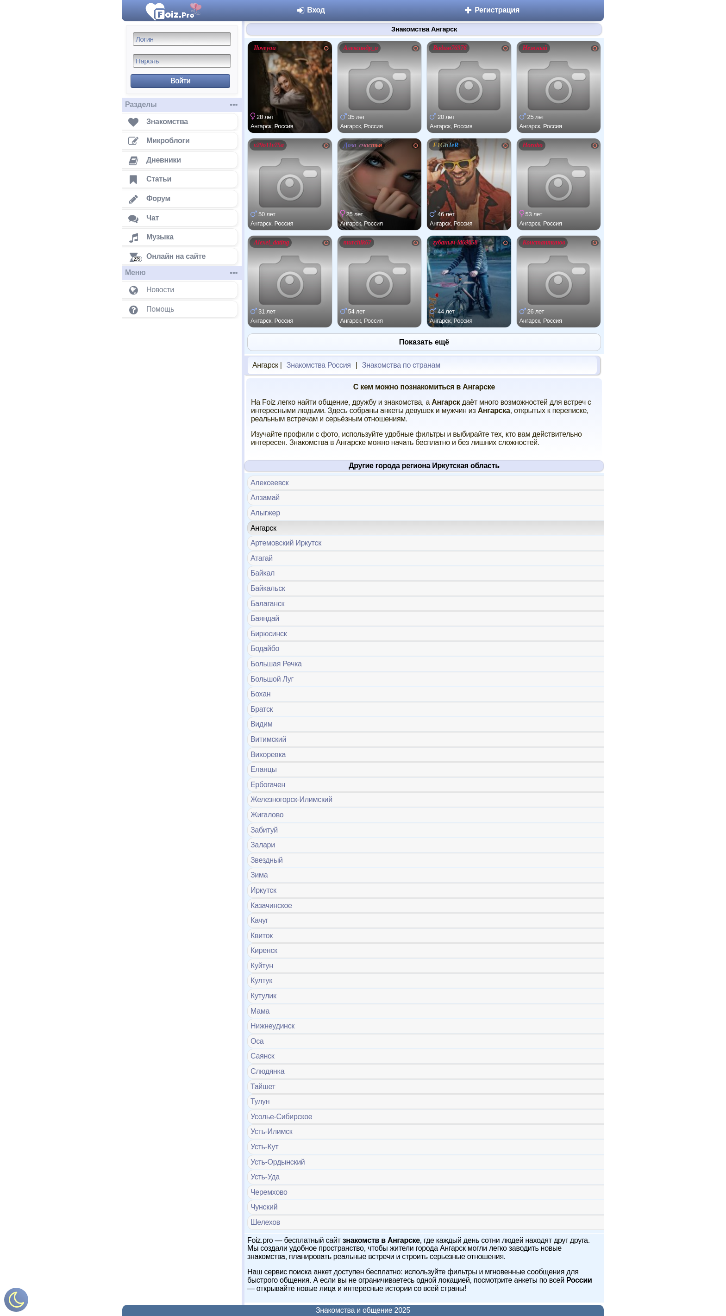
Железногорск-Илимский (291, 799)
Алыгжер (265, 513)
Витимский (268, 739)
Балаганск (267, 604)
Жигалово (266, 815)
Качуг (259, 920)
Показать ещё (424, 342)
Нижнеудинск (272, 1026)
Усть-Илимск (271, 1131)
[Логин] (182, 39)
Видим (261, 724)
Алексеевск (269, 483)
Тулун (259, 1101)
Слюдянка (267, 1071)
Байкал (262, 573)
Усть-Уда (265, 1177)
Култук (261, 980)
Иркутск (263, 890)
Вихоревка (268, 754)
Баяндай (264, 618)
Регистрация (491, 10)
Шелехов (265, 1222)
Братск (261, 709)
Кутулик (263, 996)
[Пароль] (182, 61)
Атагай (261, 558)
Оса (256, 1041)
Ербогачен (267, 785)
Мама (259, 1011)
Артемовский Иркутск (285, 543)
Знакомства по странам (401, 365)
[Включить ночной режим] (16, 1302)
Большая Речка (276, 664)
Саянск (262, 1056)
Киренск (263, 950)
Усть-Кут (264, 1147)
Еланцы (263, 769)
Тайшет (262, 1086)
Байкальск (267, 588)
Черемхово (269, 1192)
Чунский (263, 1207)
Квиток (261, 936)
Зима (259, 875)
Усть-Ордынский (277, 1162)
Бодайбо (264, 648)
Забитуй (264, 830)
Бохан (260, 694)
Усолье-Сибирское (281, 1117)
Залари (262, 845)
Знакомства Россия (319, 365)
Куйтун (261, 966)
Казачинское (271, 905)
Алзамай (265, 497)
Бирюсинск (268, 634)
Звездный (266, 860)
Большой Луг (272, 679)
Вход (310, 10)
